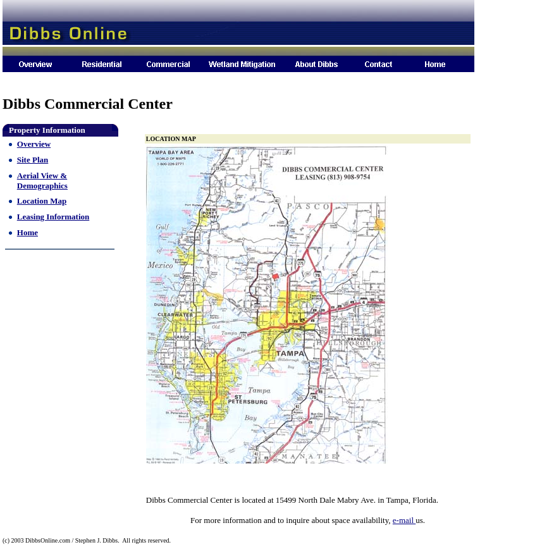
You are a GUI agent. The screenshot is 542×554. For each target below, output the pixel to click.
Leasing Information (53, 216)
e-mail (404, 520)
